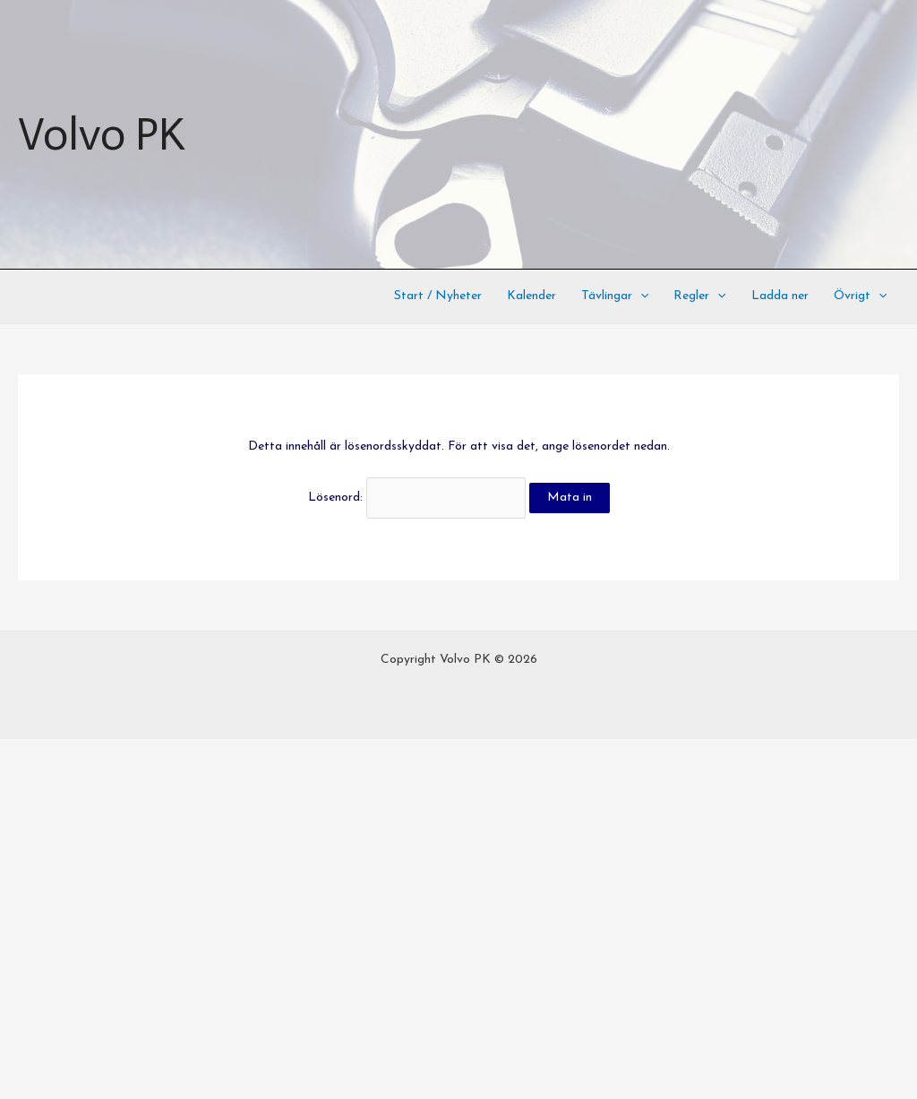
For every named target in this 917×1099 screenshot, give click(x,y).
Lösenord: (417, 497)
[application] (640, 296)
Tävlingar (614, 296)
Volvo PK (101, 134)
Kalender (531, 296)
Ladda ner (780, 296)
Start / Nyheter (438, 296)
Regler (699, 296)
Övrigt (860, 296)
